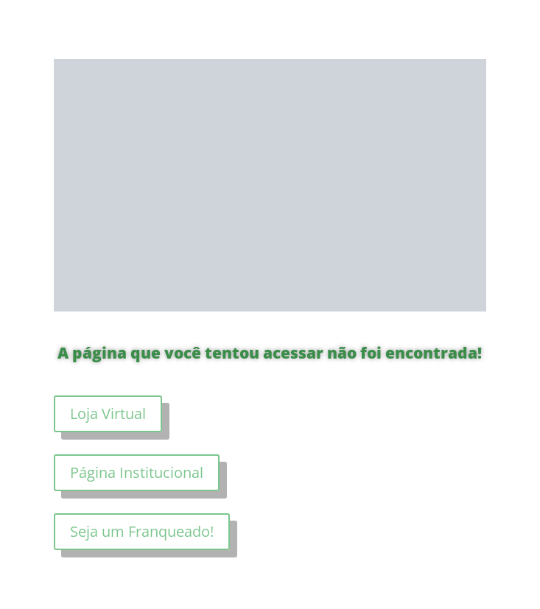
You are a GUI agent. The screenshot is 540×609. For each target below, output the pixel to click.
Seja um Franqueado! (142, 531)
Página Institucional (136, 472)
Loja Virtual (108, 413)
